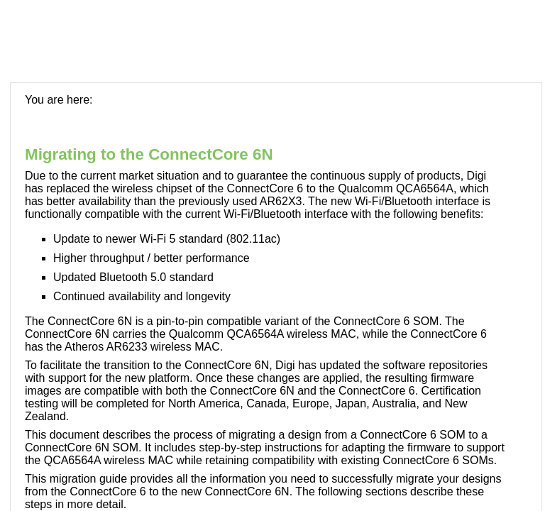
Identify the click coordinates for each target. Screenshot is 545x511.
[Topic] (276, 297)
